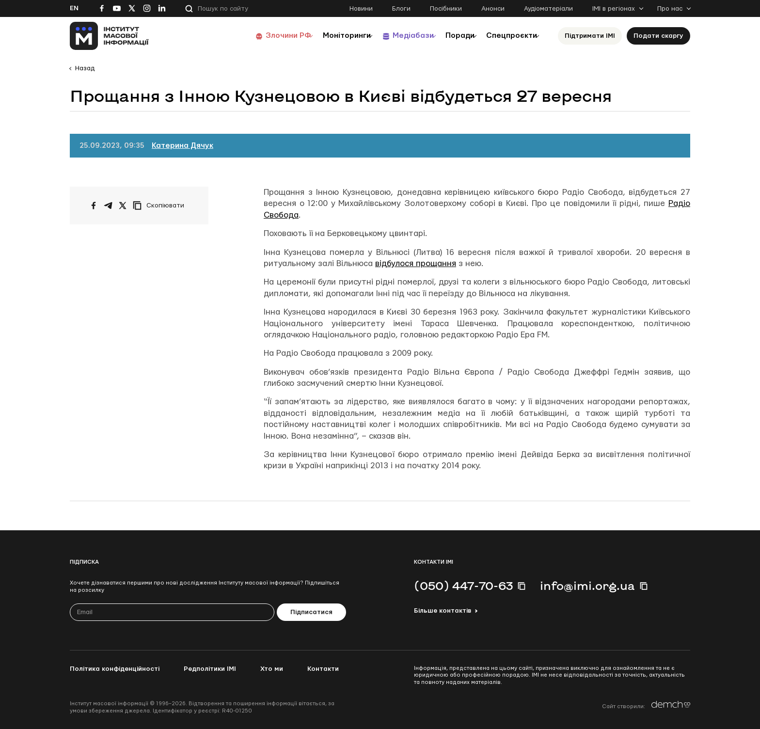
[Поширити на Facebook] (93, 205)
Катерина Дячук (182, 145)
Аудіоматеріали (548, 8)
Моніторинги (321, 35)
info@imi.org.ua (587, 585)
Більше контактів (442, 610)
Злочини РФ (257, 35)
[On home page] (109, 36)
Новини (361, 8)
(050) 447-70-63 (463, 585)
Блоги (401, 8)
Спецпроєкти (507, 35)
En (74, 8)
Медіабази (394, 35)
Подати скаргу (658, 35)
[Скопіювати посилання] (161, 205)
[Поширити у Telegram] (108, 205)
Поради (448, 35)
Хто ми (271, 669)
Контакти (323, 669)
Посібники (446, 8)
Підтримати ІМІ (590, 35)
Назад (85, 68)
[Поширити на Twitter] (122, 205)
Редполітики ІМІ (210, 669)
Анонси (493, 8)
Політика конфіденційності (114, 669)
